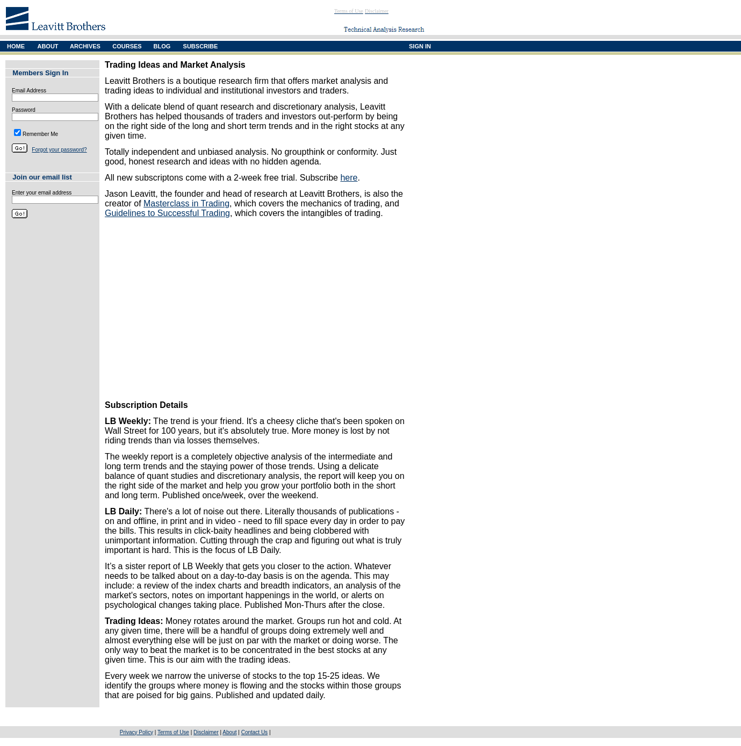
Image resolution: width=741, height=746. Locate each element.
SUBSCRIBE (200, 46)
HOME (16, 46)
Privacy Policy (136, 732)
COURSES (126, 46)
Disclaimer (206, 732)
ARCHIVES (85, 46)
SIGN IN (420, 46)
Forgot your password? (59, 150)
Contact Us (254, 732)
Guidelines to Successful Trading (167, 213)
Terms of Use (173, 732)
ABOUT (47, 46)
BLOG (162, 46)
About (229, 732)
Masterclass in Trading (186, 203)
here (348, 177)
